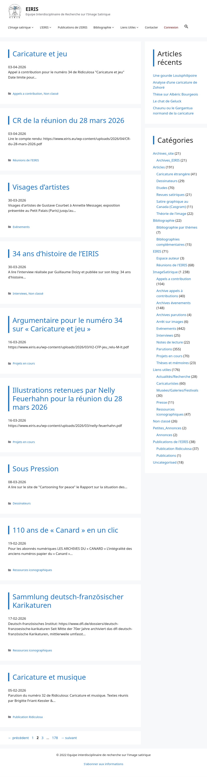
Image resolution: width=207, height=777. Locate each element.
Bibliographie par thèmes (176, 227)
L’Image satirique (21, 27)
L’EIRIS (46, 27)
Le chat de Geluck (167, 101)
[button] (186, 27)
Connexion (171, 27)
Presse (161, 402)
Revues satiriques (170, 195)
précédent (18, 738)
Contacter (151, 27)
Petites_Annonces (167, 428)
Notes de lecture (169, 342)
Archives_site (163, 153)
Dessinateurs (22, 504)
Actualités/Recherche (173, 377)
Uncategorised (165, 462)
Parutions (164, 349)
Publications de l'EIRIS (170, 442)
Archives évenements (173, 303)
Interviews (20, 294)
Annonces (164, 435)
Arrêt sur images (169, 322)
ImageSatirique (165, 272)
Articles (159, 167)
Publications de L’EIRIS (73, 27)
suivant (69, 738)
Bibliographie (104, 27)
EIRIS (32, 8)
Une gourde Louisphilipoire (175, 75)
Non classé (51, 94)
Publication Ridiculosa (28, 717)
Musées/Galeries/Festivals (177, 390)
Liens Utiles (130, 27)
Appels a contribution (27, 94)
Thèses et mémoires (172, 363)
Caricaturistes (167, 383)
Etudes (161, 188)
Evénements (21, 227)
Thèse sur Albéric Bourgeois (175, 94)
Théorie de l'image (171, 213)
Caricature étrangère (173, 174)
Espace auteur (167, 258)
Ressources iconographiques (32, 570)
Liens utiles (162, 370)
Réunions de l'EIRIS (26, 160)
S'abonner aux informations (103, 764)
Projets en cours (24, 364)
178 (55, 738)
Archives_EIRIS (168, 160)
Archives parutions (171, 315)
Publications (166, 456)
